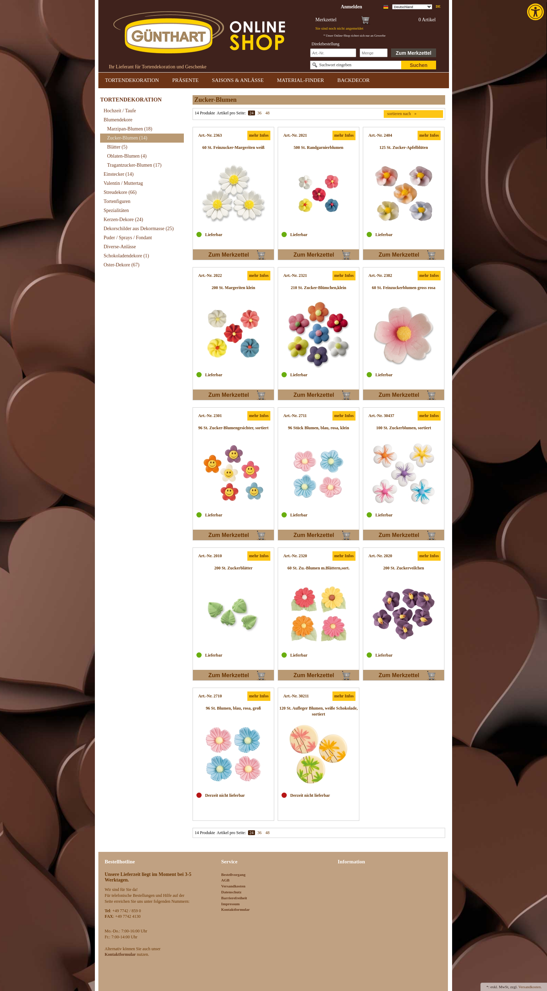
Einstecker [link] (119, 174)
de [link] (438, 6)
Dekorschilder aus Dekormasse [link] (139, 228)
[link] (536, 12)
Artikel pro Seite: (231, 113)
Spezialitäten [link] (116, 210)
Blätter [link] (117, 147)
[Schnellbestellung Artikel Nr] (333, 52)
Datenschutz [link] (231, 892)
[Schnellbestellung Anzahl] (374, 52)
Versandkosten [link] (233, 886)
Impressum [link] (230, 904)
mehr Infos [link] (259, 135)
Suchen (419, 65)
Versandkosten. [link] (530, 987)
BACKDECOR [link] (353, 80)
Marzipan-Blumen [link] (129, 128)
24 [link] (251, 113)
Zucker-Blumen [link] (127, 138)
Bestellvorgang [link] (233, 874)
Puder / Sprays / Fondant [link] (128, 237)
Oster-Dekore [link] (122, 264)
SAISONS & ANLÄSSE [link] (238, 80)
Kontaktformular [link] (235, 909)
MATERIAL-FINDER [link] (300, 80)
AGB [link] (225, 880)
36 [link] (259, 113)
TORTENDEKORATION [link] (132, 80)
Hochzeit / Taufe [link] (120, 110)
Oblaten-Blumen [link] (127, 156)
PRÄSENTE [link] (185, 80)
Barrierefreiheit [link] (234, 898)
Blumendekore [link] (118, 119)
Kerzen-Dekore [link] (123, 219)
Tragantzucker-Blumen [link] (134, 165)
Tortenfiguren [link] (117, 201)
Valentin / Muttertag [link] (123, 183)
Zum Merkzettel (414, 53)
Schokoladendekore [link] (126, 255)
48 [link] (267, 113)
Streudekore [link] (120, 192)
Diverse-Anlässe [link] (120, 246)
